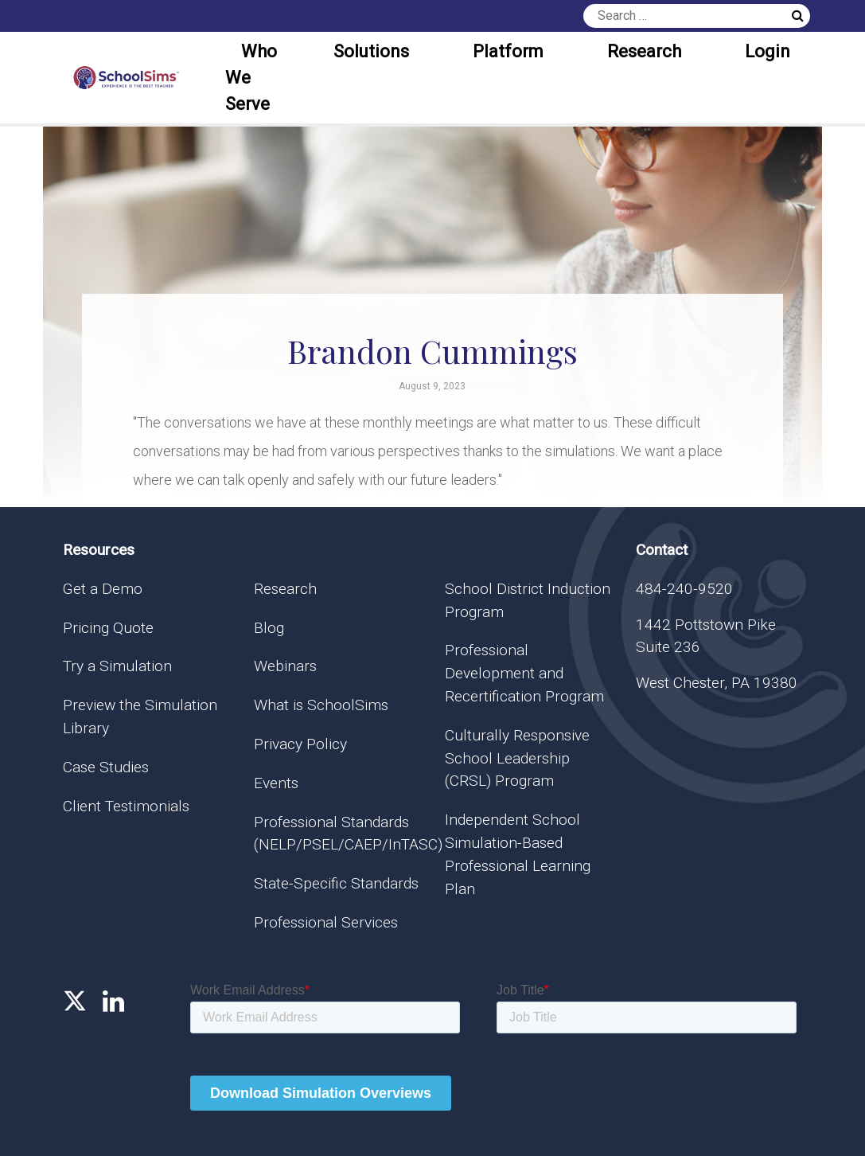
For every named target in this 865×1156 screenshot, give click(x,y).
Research (644, 51)
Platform (508, 51)
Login (767, 51)
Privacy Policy (300, 744)
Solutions (371, 51)
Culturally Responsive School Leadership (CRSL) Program (517, 758)
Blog (269, 628)
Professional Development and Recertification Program (524, 673)
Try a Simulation (117, 666)
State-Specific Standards (336, 883)
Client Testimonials (126, 806)
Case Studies (106, 767)
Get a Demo (102, 589)
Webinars (285, 666)
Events (276, 783)
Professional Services (326, 922)
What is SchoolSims (321, 705)
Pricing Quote (108, 628)
